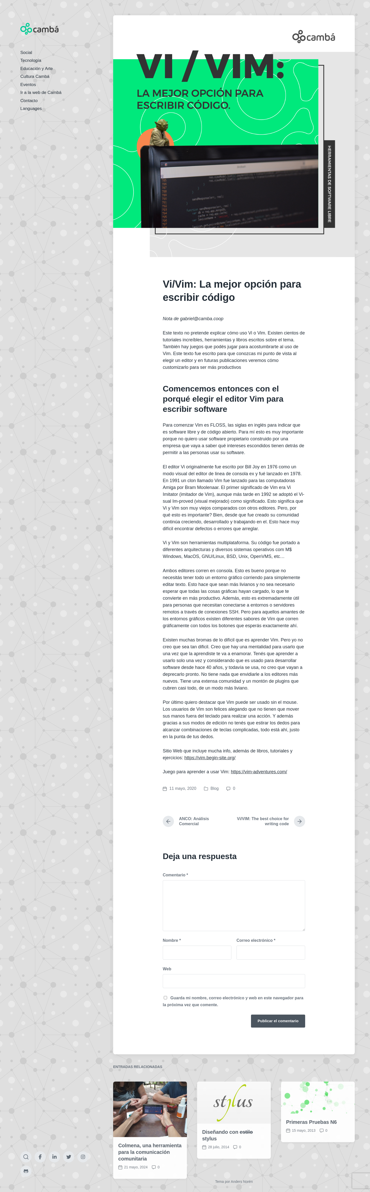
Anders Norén (242, 1182)
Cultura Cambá (34, 76)
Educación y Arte (36, 68)
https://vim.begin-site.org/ (209, 757)
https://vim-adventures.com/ (259, 771)
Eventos (28, 84)
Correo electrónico (255, 940)
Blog (215, 788)
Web (167, 969)
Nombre (172, 940)
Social (26, 52)
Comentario (175, 875)
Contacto (29, 100)
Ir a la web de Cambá (41, 92)
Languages (31, 108)
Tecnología (30, 60)
